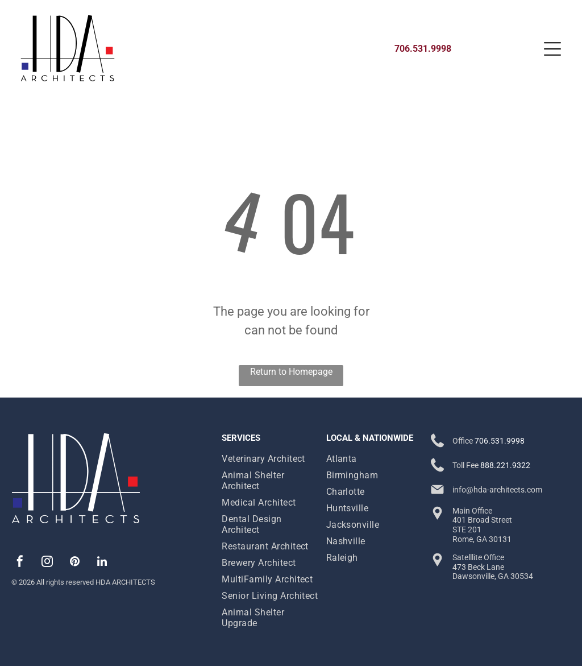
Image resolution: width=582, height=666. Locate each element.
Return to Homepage (291, 371)
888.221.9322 (505, 465)
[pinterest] (74, 563)
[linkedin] (101, 563)
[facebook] (19, 563)
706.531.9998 (500, 440)
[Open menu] (552, 48)
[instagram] (47, 563)
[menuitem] (271, 458)
